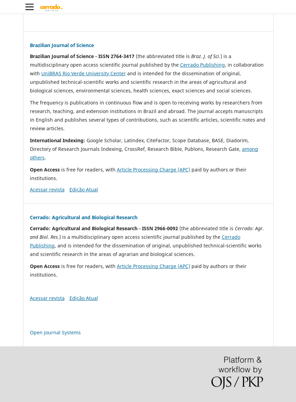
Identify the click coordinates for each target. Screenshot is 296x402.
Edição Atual (83, 189)
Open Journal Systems (55, 332)
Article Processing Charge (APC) (153, 169)
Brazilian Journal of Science (62, 45)
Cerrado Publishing (202, 65)
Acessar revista (47, 189)
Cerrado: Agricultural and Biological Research (84, 217)
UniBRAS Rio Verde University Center (83, 73)
